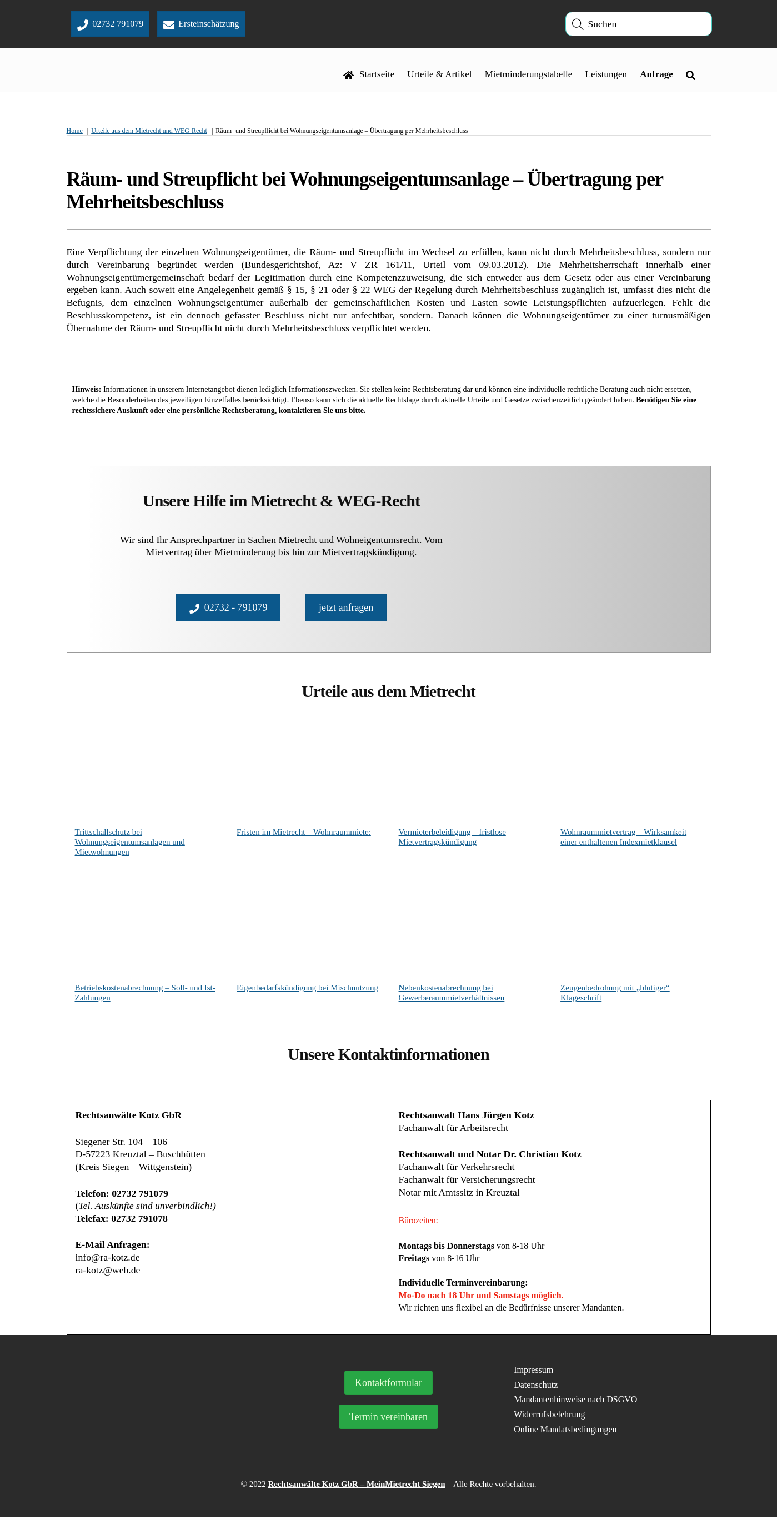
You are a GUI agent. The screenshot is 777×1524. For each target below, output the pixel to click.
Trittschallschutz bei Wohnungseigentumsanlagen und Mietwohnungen (130, 845)
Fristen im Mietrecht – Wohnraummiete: (304, 835)
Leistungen (606, 76)
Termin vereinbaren (388, 1423)
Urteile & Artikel (439, 76)
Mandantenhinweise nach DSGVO (575, 1406)
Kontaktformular (388, 1389)
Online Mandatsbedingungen (565, 1436)
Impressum (533, 1376)
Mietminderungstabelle (528, 76)
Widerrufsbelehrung (549, 1421)
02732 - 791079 (228, 609)
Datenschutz (536, 1391)
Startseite (368, 76)
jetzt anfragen (346, 609)
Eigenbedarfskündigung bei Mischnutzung (307, 991)
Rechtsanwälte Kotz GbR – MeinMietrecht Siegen (356, 1490)
